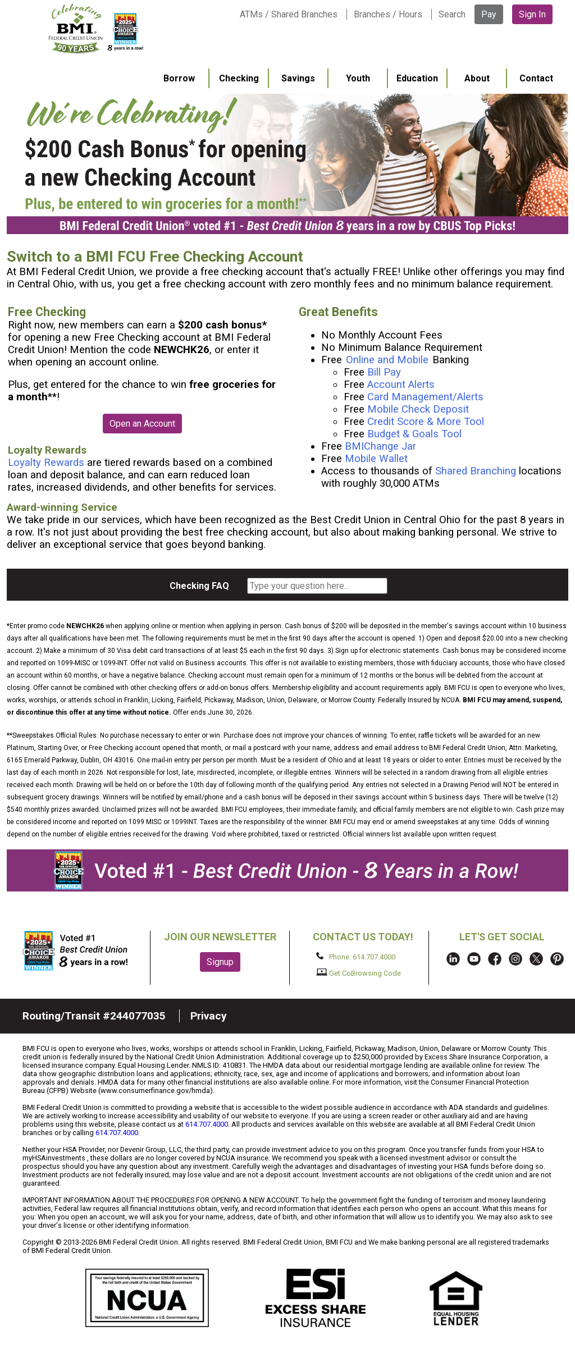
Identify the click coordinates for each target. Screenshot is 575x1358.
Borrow (179, 78)
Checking (239, 78)
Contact (536, 78)
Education (417, 78)
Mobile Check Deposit (418, 409)
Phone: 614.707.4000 (355, 956)
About (477, 78)
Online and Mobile (388, 360)
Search (452, 14)
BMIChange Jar (380, 446)
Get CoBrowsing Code (358, 972)
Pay (488, 14)
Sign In (532, 14)
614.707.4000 (206, 1124)
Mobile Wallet (376, 458)
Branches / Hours (388, 14)
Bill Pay (384, 372)
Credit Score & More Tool (425, 421)
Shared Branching (475, 471)
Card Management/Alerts (425, 397)
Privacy (208, 1015)
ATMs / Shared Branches (288, 14)
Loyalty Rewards (46, 462)
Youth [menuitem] (358, 78)
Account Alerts (401, 384)
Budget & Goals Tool (414, 434)
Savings (298, 78)
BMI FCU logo (96, 28)
